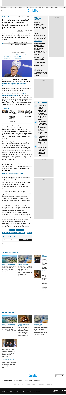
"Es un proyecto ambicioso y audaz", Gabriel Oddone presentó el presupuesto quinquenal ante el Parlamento (13, 115)
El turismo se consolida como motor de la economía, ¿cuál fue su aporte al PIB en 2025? (40, 26)
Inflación (20, 7)
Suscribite (25, 239)
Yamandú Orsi (57, 7)
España (46, 7)
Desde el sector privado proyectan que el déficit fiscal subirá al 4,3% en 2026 (42, 140)
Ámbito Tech (40, 14)
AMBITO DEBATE (45, 384)
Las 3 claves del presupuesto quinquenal (13, 58)
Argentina (41, 7)
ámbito (4, 16)
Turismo (10, 7)
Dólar (16, 7)
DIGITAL (19, 384)
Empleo (26, 7)
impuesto (29, 232)
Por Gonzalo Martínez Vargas (8, 369)
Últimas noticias (18, 14)
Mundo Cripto (29, 14)
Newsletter (59, 375)
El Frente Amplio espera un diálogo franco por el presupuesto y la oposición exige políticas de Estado (18, 55)
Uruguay (15, 16)
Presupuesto (20, 230)
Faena (52, 7)
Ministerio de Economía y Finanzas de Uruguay (13, 232)
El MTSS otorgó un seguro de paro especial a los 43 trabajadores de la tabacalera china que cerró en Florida (40, 61)
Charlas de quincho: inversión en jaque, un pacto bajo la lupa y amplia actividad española (40, 37)
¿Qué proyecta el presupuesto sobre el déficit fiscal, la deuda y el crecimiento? (28, 113)
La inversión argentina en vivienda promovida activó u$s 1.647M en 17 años (40, 72)
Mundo (9, 16)
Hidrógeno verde (33, 7)
